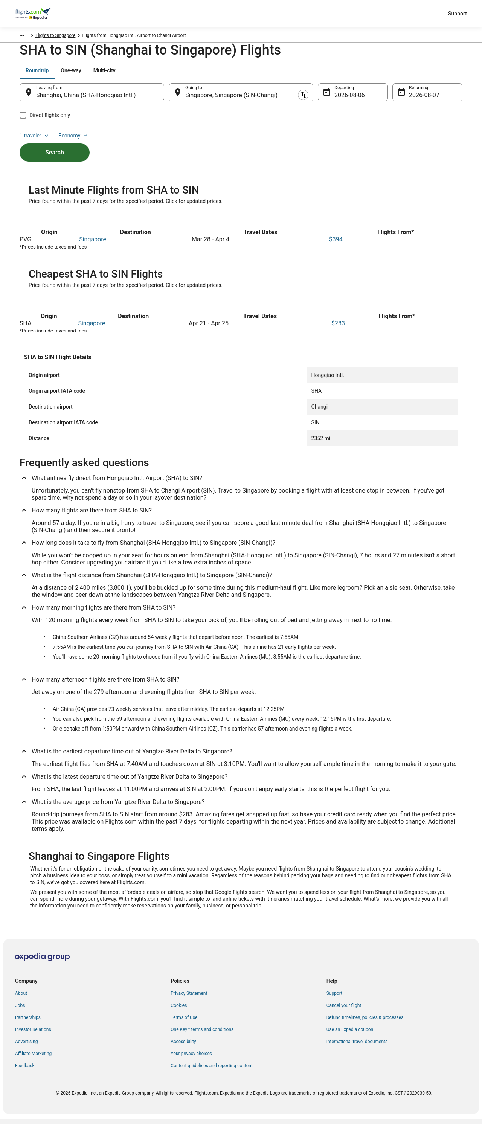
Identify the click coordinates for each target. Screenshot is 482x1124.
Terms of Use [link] (184, 1022)
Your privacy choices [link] (191, 1058)
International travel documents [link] (356, 1046)
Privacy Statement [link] (189, 998)
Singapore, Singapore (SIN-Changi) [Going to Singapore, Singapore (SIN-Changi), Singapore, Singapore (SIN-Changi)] (231, 98)
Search (54, 143)
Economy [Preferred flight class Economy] (438, 74)
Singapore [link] (56, 36)
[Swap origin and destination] (168, 96)
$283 (338, 328)
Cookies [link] (179, 1010)
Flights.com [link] (27, 36)
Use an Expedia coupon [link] (349, 1034)
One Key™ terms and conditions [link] (202, 1034)
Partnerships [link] (28, 1022)
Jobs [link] (20, 1010)
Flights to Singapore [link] (93, 36)
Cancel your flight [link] (344, 1010)
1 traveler (399, 74)
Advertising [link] (26, 1046)
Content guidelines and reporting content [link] (211, 1071)
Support (457, 14)
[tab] (37, 74)
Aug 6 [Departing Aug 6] (342, 98)
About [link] (21, 998)
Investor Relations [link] (33, 1034)
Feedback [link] (25, 1071)
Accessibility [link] (183, 1046)
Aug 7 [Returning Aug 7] (416, 98)
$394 (336, 244)
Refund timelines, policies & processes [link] (365, 1022)
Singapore (92, 244)
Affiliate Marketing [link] (33, 1058)
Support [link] (334, 998)
